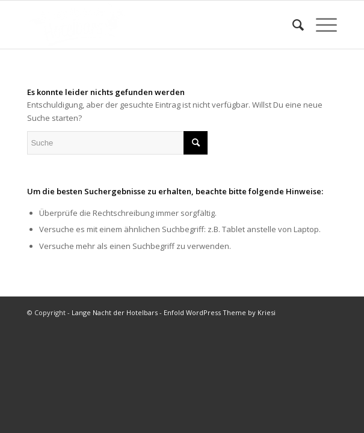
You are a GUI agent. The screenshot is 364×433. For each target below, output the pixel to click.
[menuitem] (292, 25)
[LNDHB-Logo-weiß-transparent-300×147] (150, 25)
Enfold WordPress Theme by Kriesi (220, 312)
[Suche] (292, 25)
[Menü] (320, 25)
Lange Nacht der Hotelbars (115, 312)
